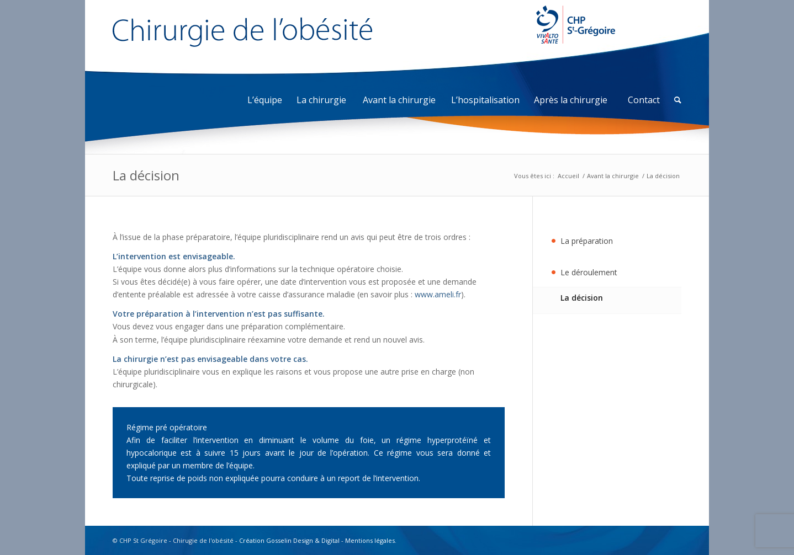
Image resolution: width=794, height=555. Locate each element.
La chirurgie (321, 100)
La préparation (586, 241)
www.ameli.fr (438, 294)
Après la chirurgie (570, 100)
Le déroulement (588, 272)
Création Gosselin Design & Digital (289, 540)
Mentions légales (370, 540)
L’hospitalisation (485, 100)
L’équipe (264, 100)
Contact (644, 100)
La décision (146, 175)
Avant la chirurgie (399, 100)
